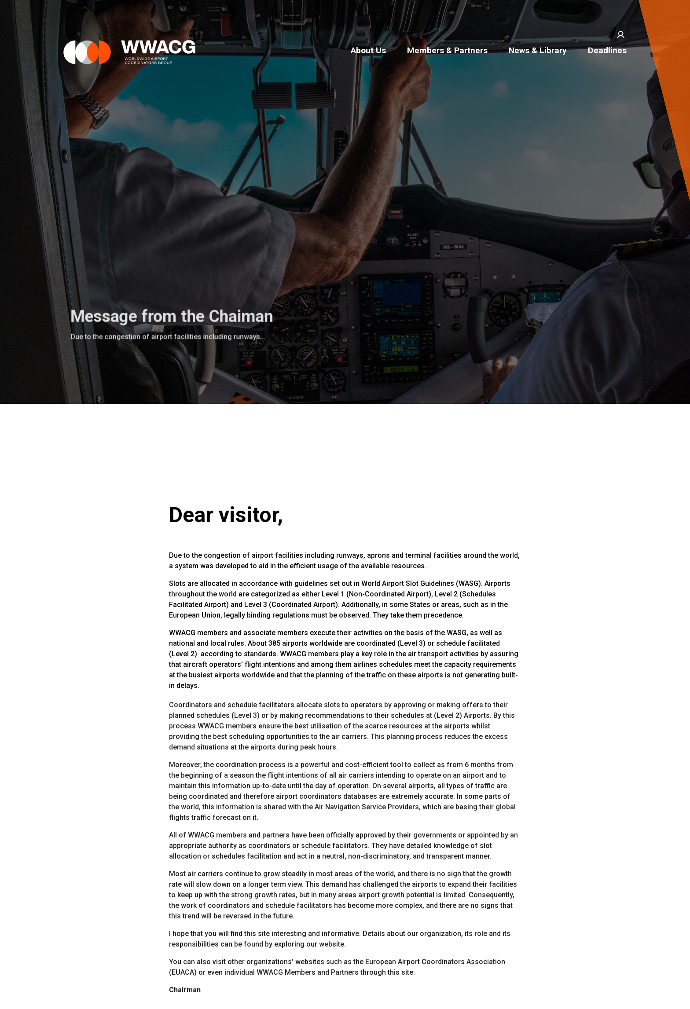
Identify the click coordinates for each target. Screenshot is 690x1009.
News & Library (538, 50)
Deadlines (607, 50)
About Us (368, 50)
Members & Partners (447, 50)
